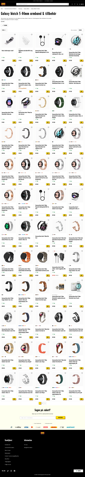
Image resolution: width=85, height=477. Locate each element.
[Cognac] (36, 79)
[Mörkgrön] (20, 79)
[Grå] (20, 203)
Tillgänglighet (8, 461)
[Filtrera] (4, 30)
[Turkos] (23, 203)
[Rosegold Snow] (75, 141)
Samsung (20, 8)
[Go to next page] (45, 403)
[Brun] (36, 325)
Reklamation (7, 453)
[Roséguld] (36, 110)
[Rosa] (25, 203)
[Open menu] (81, 4)
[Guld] (35, 110)
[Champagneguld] (6, 234)
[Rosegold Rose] (72, 141)
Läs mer (2, 21)
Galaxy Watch (26, 8)
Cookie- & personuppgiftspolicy (12, 456)
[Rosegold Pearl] (70, 141)
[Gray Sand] (4, 265)
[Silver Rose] (69, 141)
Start (2, 8)
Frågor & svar (8, 464)
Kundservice (7, 444)
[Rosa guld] (4, 234)
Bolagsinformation (28, 447)
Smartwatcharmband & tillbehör (11, 8)
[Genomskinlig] (53, 141)
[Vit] (21, 79)
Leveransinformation (9, 447)
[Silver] (39, 110)
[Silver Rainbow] (74, 141)
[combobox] (81, 30)
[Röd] (26, 203)
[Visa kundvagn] (77, 4)
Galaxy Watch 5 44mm (35, 8)
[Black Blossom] (71, 141)
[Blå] (5, 79)
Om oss (25, 444)
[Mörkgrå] (3, 79)
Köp (14, 60)
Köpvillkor (7, 458)
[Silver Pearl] (73, 141)
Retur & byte (7, 450)
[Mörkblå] (20, 294)
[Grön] (4, 79)
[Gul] (25, 294)
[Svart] (2, 79)
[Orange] (27, 203)
